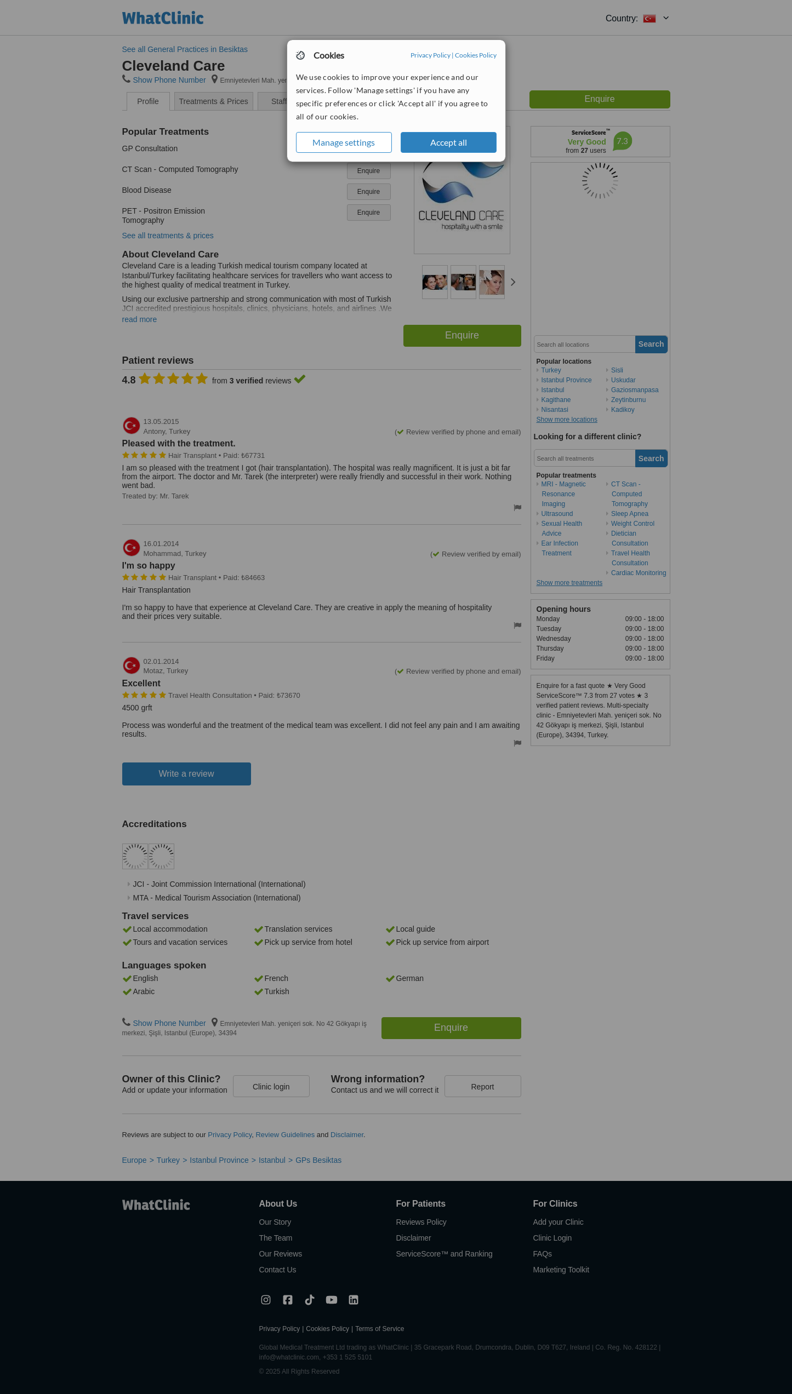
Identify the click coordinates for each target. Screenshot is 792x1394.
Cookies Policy (476, 55)
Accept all (448, 142)
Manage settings (343, 142)
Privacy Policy (431, 55)
